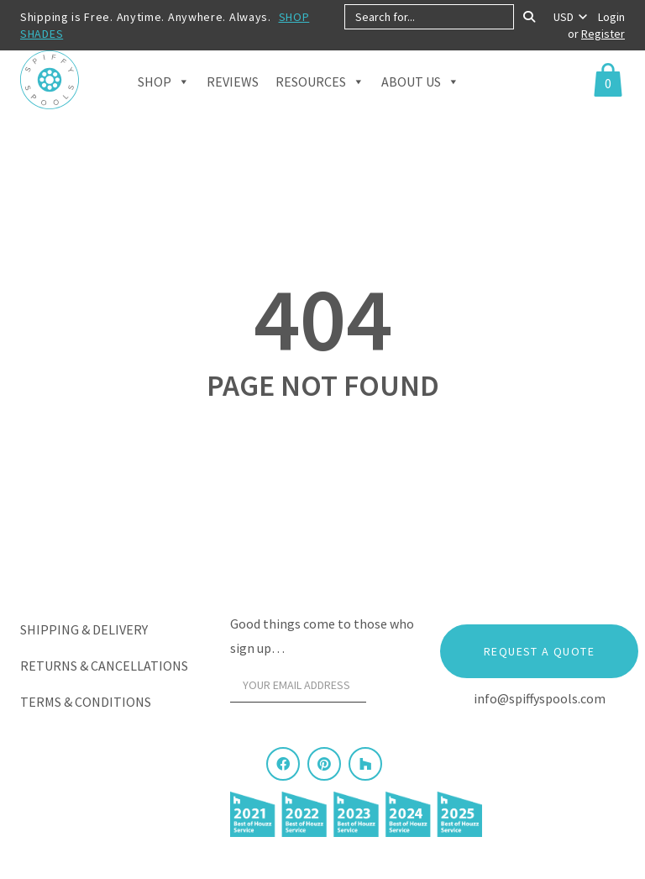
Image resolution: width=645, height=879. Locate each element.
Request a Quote (539, 651)
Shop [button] (164, 101)
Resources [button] (319, 101)
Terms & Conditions (85, 701)
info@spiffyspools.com (540, 698)
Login (611, 16)
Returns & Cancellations (104, 665)
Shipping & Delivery (84, 629)
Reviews (233, 102)
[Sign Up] (395, 690)
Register (603, 33)
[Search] (529, 17)
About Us (420, 101)
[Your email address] (298, 686)
